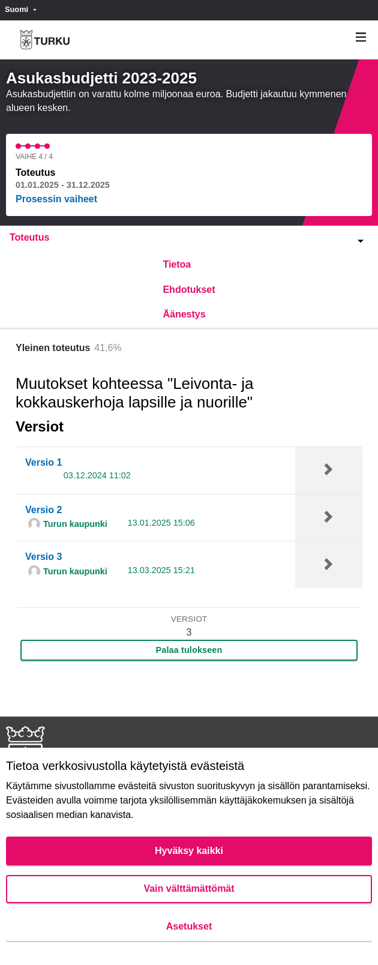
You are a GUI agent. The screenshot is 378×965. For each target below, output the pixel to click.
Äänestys (184, 314)
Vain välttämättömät (188, 888)
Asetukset (189, 926)
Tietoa (177, 264)
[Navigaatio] (361, 37)
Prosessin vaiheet (56, 199)
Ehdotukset (189, 289)
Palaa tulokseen (189, 650)
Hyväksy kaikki (189, 851)
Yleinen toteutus (53, 348)
